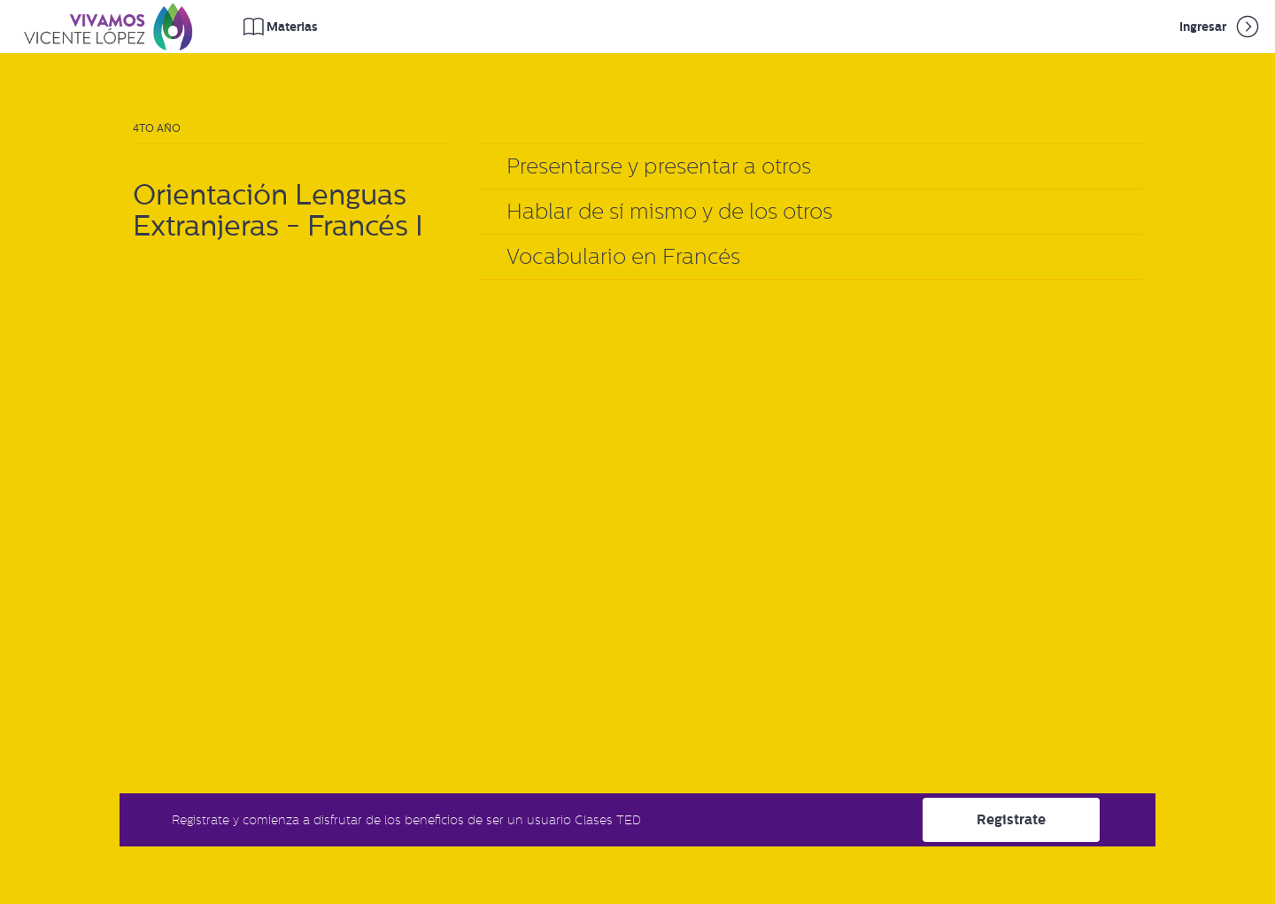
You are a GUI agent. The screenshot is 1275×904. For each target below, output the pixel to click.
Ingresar (1220, 26)
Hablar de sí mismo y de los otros (669, 211)
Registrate (1011, 819)
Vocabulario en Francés (623, 256)
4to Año (157, 128)
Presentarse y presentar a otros (658, 166)
